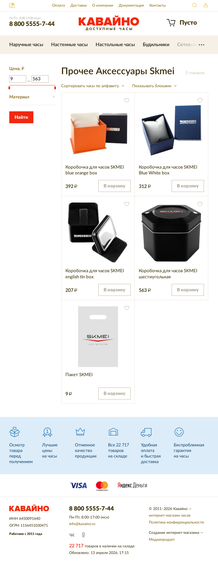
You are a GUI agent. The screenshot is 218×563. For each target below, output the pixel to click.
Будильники (156, 44)
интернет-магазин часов (169, 515)
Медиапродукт (162, 540)
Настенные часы (69, 44)
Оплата (58, 5)
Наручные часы (26, 44)
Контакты (157, 5)
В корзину (114, 186)
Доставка (78, 5)
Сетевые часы (192, 44)
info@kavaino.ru (82, 524)
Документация (131, 5)
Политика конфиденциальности (176, 522)
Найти (194, 5)
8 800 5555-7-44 (32, 24)
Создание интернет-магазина (174, 533)
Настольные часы (115, 44)
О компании (102, 5)
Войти (205, 5)
